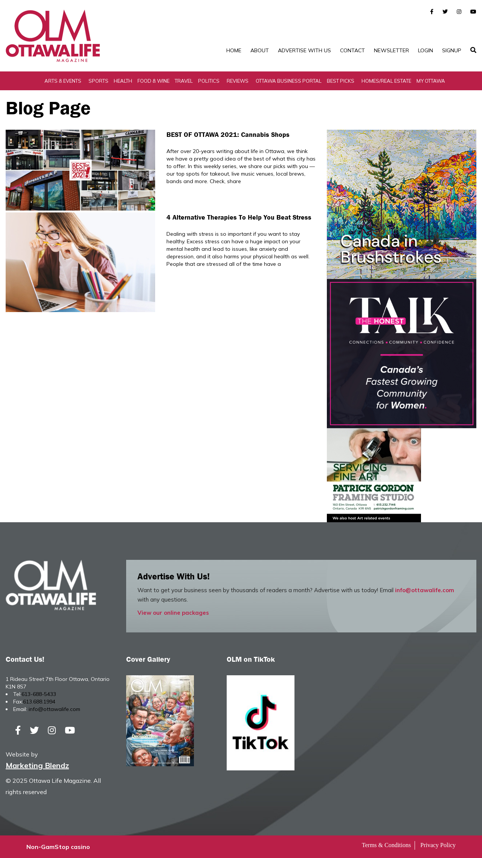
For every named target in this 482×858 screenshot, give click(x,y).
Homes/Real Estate (386, 81)
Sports (98, 81)
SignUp (451, 50)
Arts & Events (62, 81)
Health (123, 81)
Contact (352, 50)
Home (233, 50)
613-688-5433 (38, 694)
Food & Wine (153, 81)
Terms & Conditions (386, 845)
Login (425, 50)
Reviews (238, 81)
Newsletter (391, 50)
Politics (209, 81)
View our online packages (173, 612)
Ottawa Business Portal (289, 81)
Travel (184, 81)
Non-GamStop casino (58, 846)
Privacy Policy (438, 845)
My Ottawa (430, 81)
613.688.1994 (39, 701)
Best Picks (340, 81)
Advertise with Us (304, 50)
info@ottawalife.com (424, 590)
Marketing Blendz (37, 765)
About (259, 50)
